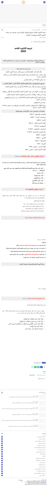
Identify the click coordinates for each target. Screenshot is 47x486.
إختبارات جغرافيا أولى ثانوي (23, 447)
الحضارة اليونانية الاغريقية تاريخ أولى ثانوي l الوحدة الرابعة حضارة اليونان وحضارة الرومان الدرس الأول (20, 420)
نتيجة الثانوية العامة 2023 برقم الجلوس (28, 245)
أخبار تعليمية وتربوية (35, 29)
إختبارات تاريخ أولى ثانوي (23, 441)
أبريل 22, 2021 (35, 419)
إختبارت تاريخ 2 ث (23, 449)
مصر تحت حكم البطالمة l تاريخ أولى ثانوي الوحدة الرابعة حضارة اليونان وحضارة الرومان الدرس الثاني (20, 408)
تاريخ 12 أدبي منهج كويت (23, 458)
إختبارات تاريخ (23, 438)
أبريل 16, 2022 (35, 401)
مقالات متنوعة (23, 475)
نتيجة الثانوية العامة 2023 (33, 254)
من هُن (42, 316)
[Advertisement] (23, 13)
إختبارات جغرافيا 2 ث (23, 445)
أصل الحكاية (23, 454)
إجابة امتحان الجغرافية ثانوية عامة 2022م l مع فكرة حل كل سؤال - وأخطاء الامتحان (23, 426)
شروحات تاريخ (23, 466)
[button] (41, 367)
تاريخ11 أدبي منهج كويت (23, 460)
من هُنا (18, 156)
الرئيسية (44, 29)
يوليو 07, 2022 (35, 425)
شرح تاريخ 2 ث (23, 462)
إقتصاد (23, 456)
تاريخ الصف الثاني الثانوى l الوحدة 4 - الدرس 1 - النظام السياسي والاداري (25, 402)
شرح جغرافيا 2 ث (23, 464)
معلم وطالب (44, 479)
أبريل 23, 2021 (35, 395)
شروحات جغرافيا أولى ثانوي (23, 473)
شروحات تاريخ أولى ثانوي (23, 469)
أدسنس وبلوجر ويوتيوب (23, 451)
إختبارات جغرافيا (23, 443)
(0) (2, 37)
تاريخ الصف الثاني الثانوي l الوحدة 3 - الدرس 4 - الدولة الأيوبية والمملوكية (25, 414)
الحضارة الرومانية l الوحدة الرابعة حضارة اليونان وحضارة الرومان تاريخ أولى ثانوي (23, 396)
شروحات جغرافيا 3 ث (23, 471)
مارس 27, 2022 (34, 413)
